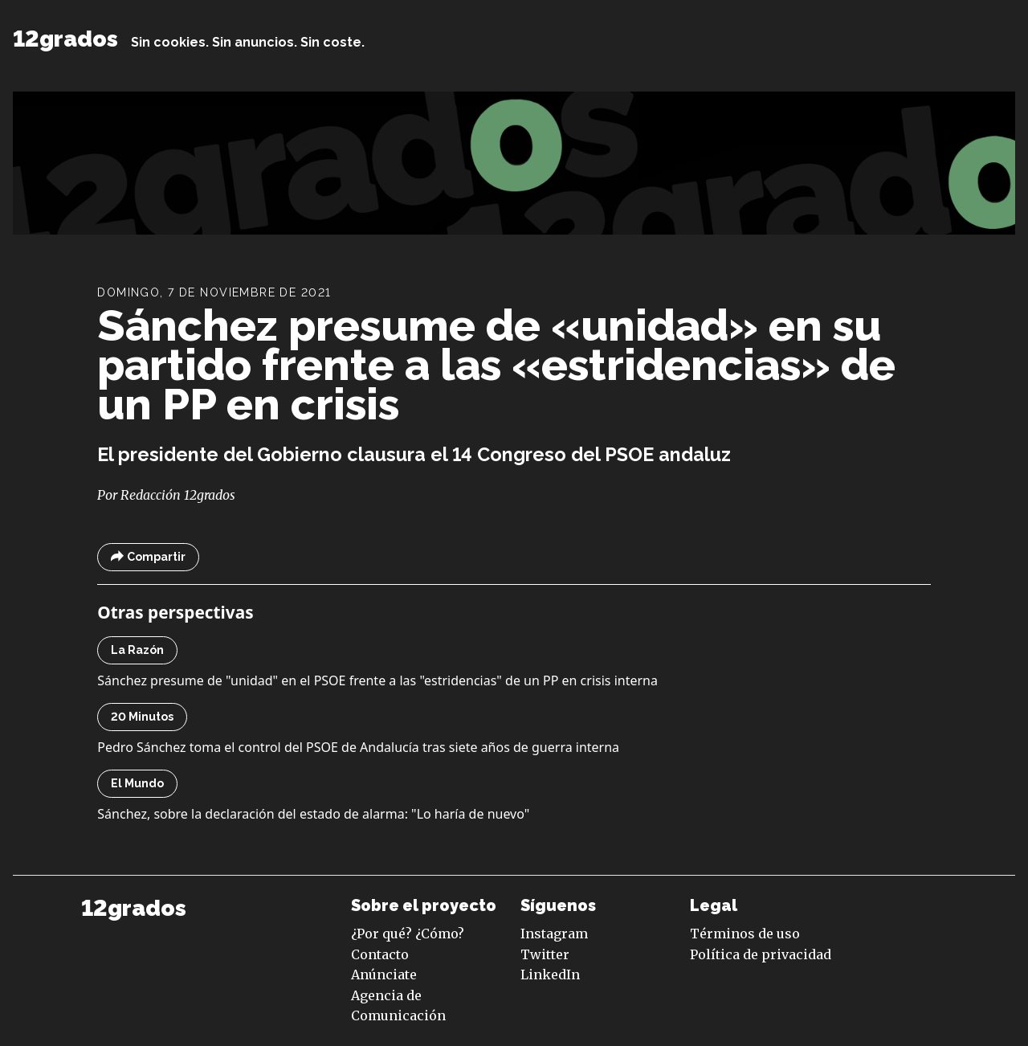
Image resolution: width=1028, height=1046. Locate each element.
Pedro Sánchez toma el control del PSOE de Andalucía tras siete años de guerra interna (358, 747)
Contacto (380, 954)
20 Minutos (142, 716)
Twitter (544, 954)
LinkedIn (550, 974)
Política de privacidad (760, 954)
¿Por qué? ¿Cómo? (407, 933)
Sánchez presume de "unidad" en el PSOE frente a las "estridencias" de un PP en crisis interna (377, 680)
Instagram (554, 933)
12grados (65, 39)
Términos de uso (745, 933)
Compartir (148, 557)
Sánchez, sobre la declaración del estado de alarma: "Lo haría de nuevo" (313, 814)
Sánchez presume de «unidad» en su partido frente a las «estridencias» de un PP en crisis (496, 365)
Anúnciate (384, 974)
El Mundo (137, 783)
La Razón (137, 650)
